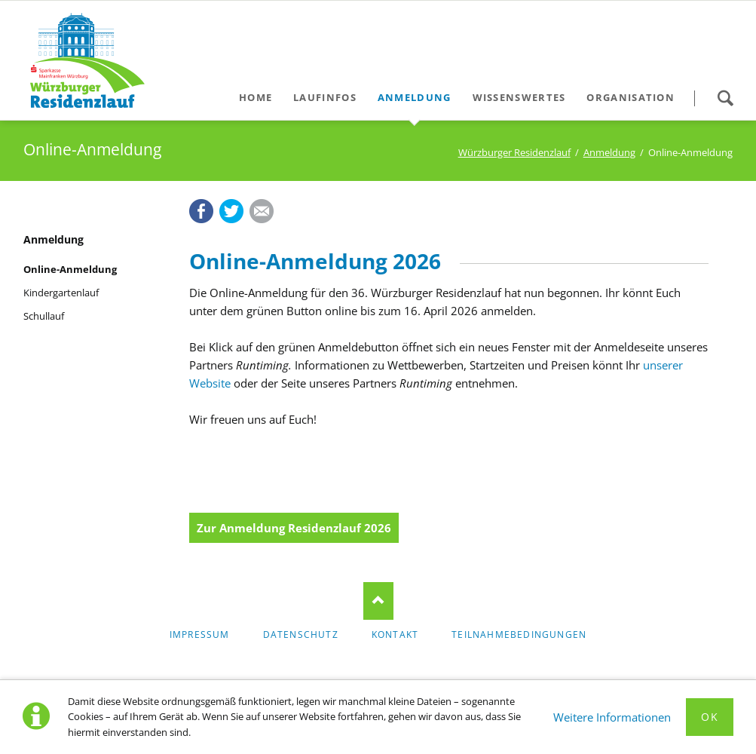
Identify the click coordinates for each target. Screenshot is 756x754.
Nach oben (378, 601)
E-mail (261, 211)
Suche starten (725, 98)
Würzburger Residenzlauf (514, 152)
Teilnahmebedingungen (518, 634)
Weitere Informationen (612, 717)
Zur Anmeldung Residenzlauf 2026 (294, 527)
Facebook (201, 211)
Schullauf (43, 316)
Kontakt (395, 634)
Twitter (231, 211)
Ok (709, 717)
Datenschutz (300, 634)
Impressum (200, 634)
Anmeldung (609, 152)
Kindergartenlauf (61, 292)
